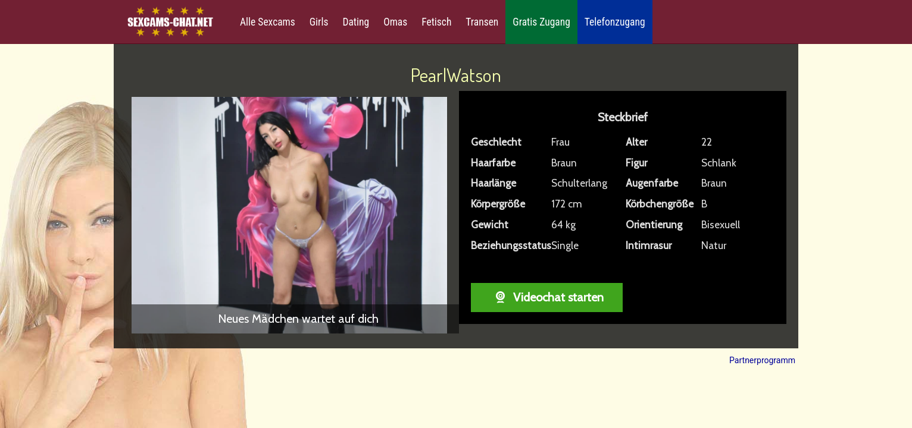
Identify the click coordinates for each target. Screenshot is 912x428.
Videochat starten (547, 297)
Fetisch (436, 22)
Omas (395, 22)
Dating (355, 22)
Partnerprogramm (762, 360)
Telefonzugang (615, 22)
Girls (319, 22)
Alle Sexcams (267, 22)
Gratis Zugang (541, 22)
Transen (482, 22)
